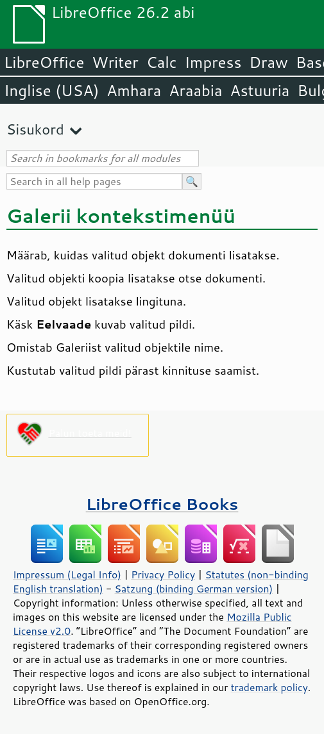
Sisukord (35, 129)
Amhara (134, 90)
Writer (115, 62)
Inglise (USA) (51, 90)
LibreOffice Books (162, 504)
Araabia (195, 90)
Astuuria (259, 90)
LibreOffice (44, 62)
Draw (268, 62)
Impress (213, 62)
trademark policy (269, 687)
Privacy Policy (163, 574)
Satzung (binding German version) (194, 589)
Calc (161, 62)
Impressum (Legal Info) (67, 574)
